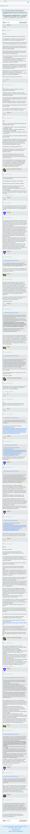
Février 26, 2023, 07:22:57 (9, 799)
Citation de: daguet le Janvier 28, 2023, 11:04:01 (11, 355)
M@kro (9, 794)
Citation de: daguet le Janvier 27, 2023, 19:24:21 (11, 260)
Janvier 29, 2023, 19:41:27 (9, 467)
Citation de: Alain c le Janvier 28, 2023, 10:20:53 (11, 312)
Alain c (8, 274)
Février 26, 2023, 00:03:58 (9, 772)
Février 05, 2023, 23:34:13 (9, 730)
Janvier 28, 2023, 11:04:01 (8, 308)
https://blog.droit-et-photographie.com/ (11, 299)
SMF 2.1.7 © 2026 (12, 831)
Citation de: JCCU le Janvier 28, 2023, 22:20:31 (10, 520)
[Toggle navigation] (5, 1)
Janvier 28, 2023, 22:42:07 (9, 441)
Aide (9, 827)
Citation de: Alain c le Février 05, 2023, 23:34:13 (11, 776)
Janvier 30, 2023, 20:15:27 (9, 543)
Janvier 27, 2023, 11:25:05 (8, 174)
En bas (4, 22)
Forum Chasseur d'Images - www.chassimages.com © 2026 (15, 826)
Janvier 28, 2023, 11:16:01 (9, 383)
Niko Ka (9, 25)
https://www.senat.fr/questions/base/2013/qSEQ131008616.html (15, 623)
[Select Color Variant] (28, 2)
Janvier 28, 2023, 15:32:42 (9, 399)
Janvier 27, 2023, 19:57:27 (8, 256)
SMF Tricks (18, 829)
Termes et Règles (14, 827)
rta (7, 79)
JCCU (8, 408)
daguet (9, 197)
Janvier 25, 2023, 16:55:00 (8, 84)
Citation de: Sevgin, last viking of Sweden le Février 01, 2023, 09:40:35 (14, 677)
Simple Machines (19, 831)
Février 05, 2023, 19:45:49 (9, 673)
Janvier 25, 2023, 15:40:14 (7, 30)
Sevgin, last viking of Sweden (14, 169)
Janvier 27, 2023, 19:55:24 (8, 217)
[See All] (3, 10)
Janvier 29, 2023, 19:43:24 (9, 516)
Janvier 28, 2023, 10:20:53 (8, 279)
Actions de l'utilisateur (23, 22)
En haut (4, 820)
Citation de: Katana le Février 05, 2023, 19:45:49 (11, 734)
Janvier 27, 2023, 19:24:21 (8, 202)
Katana (8, 212)
